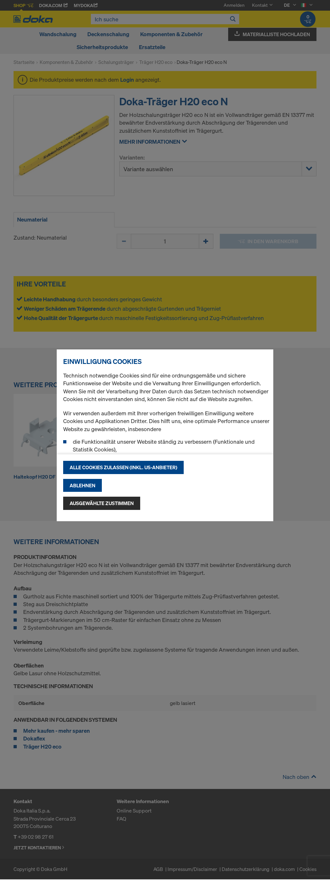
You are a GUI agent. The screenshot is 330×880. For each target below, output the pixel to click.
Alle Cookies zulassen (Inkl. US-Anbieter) (123, 467)
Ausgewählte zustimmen (102, 503)
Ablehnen (82, 485)
